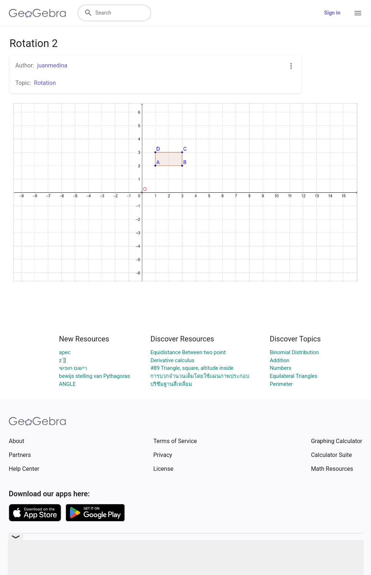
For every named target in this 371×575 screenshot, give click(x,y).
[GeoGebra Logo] (37, 13)
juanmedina (52, 65)
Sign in (332, 13)
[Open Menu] (357, 13)
